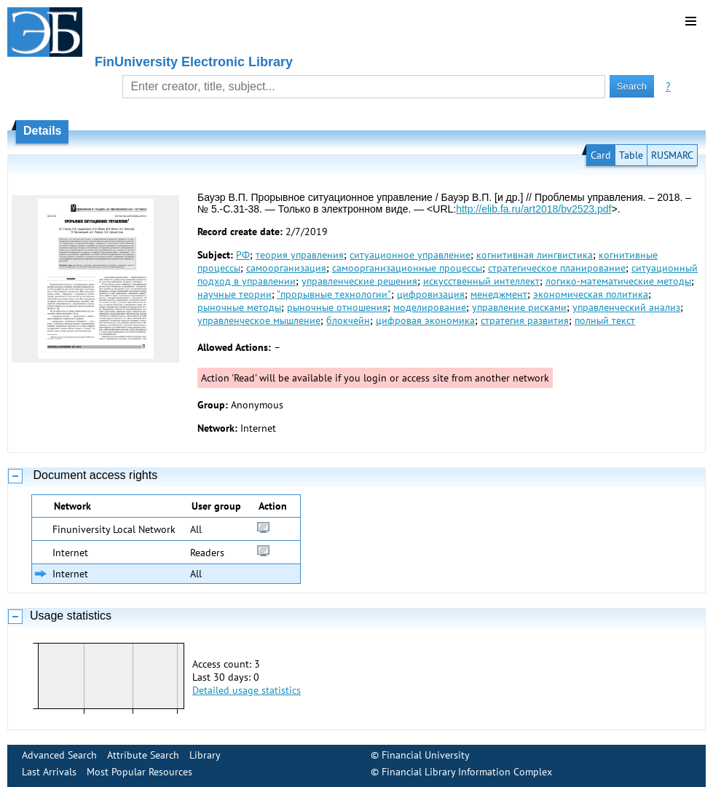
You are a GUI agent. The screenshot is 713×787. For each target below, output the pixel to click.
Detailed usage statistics (246, 690)
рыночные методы (239, 307)
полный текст (605, 320)
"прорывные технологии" (334, 294)
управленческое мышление (258, 320)
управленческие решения (359, 281)
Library (205, 755)
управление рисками (519, 307)
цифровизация (431, 294)
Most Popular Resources (139, 771)
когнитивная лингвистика (534, 254)
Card (601, 155)
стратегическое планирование (557, 267)
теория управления (300, 254)
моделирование (429, 307)
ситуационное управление (410, 254)
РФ (243, 254)
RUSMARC (672, 155)
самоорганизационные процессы (407, 267)
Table (631, 155)
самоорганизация (286, 267)
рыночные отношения (337, 307)
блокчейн (348, 320)
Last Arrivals (49, 771)
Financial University (426, 755)
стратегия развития (525, 320)
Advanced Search (59, 755)
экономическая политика (590, 294)
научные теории (234, 294)
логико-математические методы (618, 281)
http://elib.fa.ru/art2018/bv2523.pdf (533, 209)
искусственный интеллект (481, 281)
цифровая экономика (425, 320)
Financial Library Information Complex (467, 771)
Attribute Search (143, 755)
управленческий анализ (626, 307)
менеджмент (498, 294)
